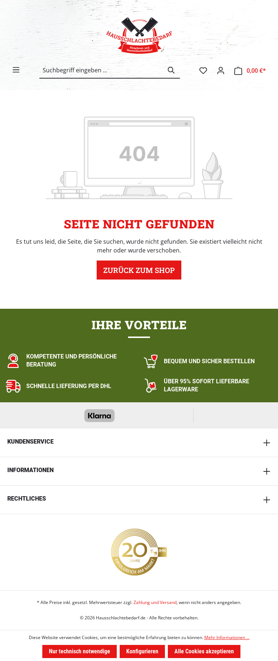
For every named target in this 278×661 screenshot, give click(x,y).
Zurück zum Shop (139, 270)
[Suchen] (171, 70)
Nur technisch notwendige (79, 651)
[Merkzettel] (203, 70)
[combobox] (101, 70)
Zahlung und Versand (155, 602)
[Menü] (16, 69)
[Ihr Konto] (220, 70)
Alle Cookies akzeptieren (204, 651)
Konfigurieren (142, 651)
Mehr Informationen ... (227, 637)
